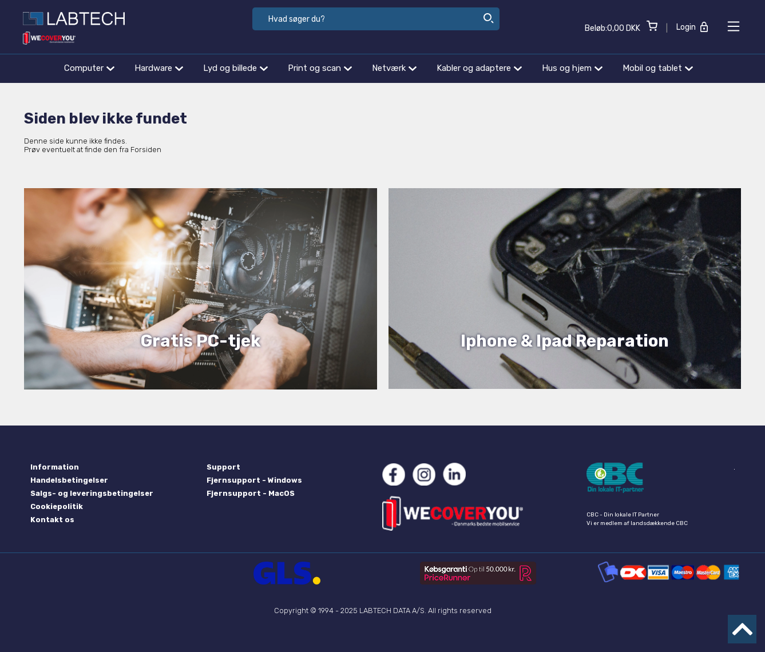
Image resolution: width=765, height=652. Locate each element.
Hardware (158, 68)
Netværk (394, 68)
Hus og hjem (572, 68)
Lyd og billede (235, 68)
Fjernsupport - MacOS (251, 493)
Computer (89, 68)
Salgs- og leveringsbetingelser (91, 493)
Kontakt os (52, 519)
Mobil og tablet (658, 68)
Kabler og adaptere (479, 68)
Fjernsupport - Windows (254, 480)
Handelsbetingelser (69, 480)
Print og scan (320, 68)
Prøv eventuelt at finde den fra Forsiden (92, 149)
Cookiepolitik (56, 506)
